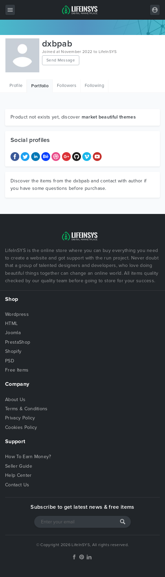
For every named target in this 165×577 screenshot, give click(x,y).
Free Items (16, 370)
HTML (11, 323)
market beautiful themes (109, 117)
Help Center (18, 475)
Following (94, 85)
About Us (15, 399)
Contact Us (17, 485)
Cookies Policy (21, 427)
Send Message (60, 60)
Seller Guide (18, 466)
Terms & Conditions (26, 409)
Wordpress (17, 314)
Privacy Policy (20, 418)
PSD (9, 361)
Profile (15, 85)
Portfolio (39, 86)
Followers (66, 85)
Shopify (13, 351)
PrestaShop (17, 342)
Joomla (13, 333)
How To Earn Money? (28, 456)
